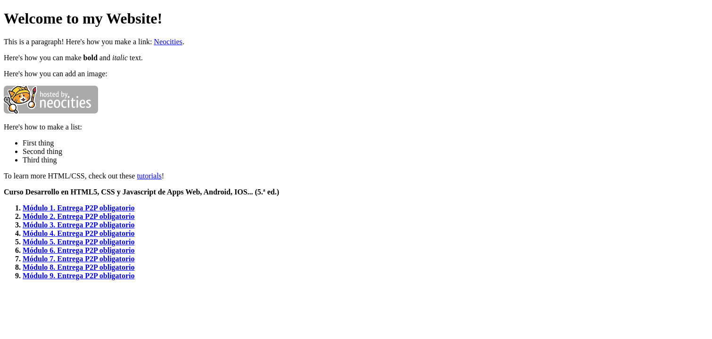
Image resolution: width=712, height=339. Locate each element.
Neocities (168, 42)
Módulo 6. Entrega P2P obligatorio (78, 250)
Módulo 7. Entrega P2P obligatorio (78, 259)
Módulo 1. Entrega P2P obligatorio (78, 208)
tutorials (149, 176)
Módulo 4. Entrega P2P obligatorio (78, 233)
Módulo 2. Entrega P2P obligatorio (78, 216)
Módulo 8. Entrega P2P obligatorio (78, 267)
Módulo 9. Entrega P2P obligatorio (78, 276)
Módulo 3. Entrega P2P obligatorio (78, 225)
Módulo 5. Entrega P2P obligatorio (78, 242)
